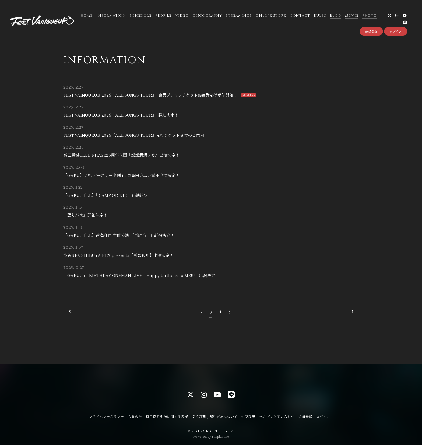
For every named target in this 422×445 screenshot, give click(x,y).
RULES (320, 15)
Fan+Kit (229, 431)
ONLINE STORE (270, 15)
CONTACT (300, 15)
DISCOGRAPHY (207, 15)
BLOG (335, 15)
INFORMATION (111, 15)
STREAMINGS (239, 15)
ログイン (395, 32)
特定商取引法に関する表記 (167, 416)
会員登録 (371, 32)
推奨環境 (248, 416)
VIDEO (181, 15)
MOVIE (351, 15)
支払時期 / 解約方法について (215, 416)
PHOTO (369, 15)
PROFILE (163, 15)
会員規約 (135, 416)
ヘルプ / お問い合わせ (276, 416)
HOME (86, 15)
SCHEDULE (140, 15)
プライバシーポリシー (106, 416)
